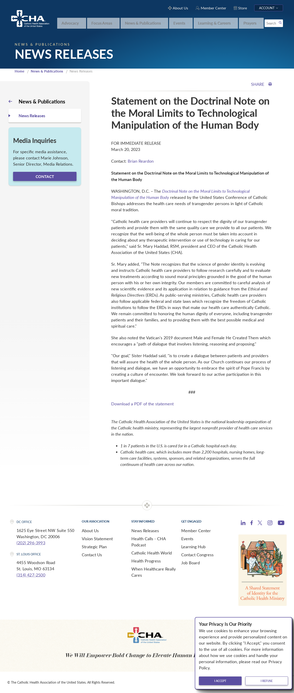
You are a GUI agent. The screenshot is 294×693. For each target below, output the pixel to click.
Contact (45, 176)
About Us (90, 530)
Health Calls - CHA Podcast (148, 542)
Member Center (196, 530)
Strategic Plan (94, 546)
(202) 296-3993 (31, 542)
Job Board (190, 562)
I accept (220, 681)
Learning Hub (193, 546)
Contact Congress (197, 554)
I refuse (267, 681)
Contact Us (92, 554)
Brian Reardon (141, 161)
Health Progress (146, 561)
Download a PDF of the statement (142, 403)
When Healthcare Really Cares (153, 572)
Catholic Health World (151, 553)
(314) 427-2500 (31, 575)
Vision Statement (97, 538)
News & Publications (47, 71)
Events (187, 538)
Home (19, 71)
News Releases (145, 530)
